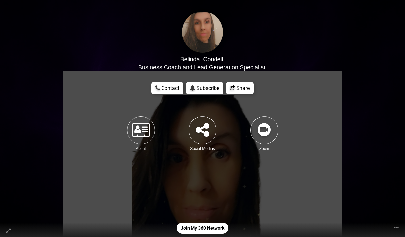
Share (240, 88)
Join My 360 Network (202, 228)
